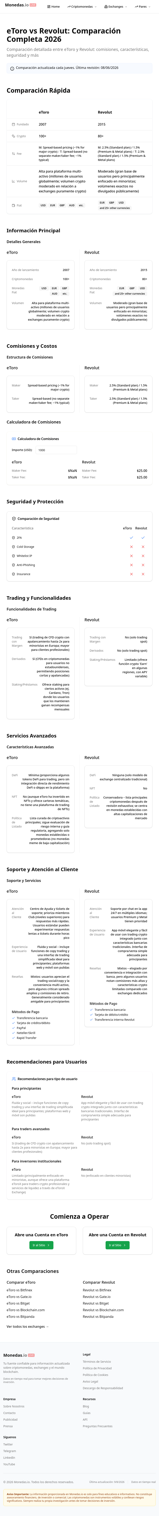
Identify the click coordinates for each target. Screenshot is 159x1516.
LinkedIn (9, 1458)
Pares (143, 6)
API (85, 1419)
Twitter (8, 1444)
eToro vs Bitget (18, 1303)
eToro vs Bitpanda (20, 1316)
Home (53, 6)
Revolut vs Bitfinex (97, 1290)
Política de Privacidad (97, 1368)
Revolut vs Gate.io (97, 1296)
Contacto (9, 1413)
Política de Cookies (95, 1375)
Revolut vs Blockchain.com (103, 1310)
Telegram (9, 1451)
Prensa (8, 1426)
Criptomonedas (82, 6)
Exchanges (115, 6)
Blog (86, 1406)
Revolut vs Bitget (96, 1303)
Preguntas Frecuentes (97, 1426)
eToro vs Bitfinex (19, 1290)
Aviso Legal (90, 1381)
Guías (86, 1413)
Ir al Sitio (41, 1245)
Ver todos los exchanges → (28, 1326)
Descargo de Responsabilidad (103, 1388)
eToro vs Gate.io (19, 1296)
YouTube (9, 1464)
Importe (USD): (22, 450)
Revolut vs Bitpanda (98, 1316)
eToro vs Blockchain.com (26, 1310)
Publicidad (10, 1419)
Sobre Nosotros (13, 1406)
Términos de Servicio (97, 1362)
